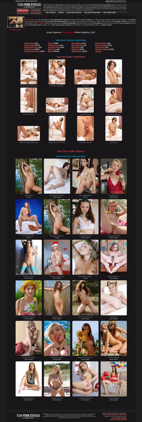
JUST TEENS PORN (109, 12)
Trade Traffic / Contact (119, 418)
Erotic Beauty (29, 49)
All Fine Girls (29, 43)
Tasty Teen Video (101, 45)
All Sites (98, 51)
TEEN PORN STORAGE (74, 12)
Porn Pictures (23, 10)
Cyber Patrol (106, 414)
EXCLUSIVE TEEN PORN (92, 12)
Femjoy (50, 43)
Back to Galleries (67, 57)
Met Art (50, 51)
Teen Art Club (100, 47)
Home (59, 57)
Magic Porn (52, 49)
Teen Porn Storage (102, 49)
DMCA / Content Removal (118, 419)
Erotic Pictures (22, 13)
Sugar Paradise (100, 43)
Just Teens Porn (54, 47)
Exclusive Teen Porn (31, 51)
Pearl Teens (76, 47)
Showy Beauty (77, 51)
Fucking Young (53, 45)
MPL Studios (76, 43)
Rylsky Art (75, 49)
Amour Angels (29, 45)
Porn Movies (36, 10)
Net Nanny (114, 414)
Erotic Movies (36, 13)
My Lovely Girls (77, 45)
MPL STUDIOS (50, 12)
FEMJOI (61, 12)
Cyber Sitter (122, 414)
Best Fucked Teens (31, 47)
